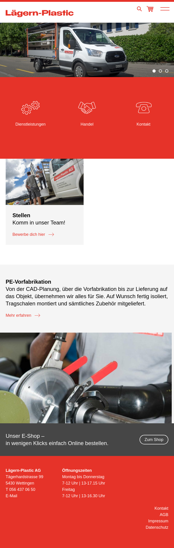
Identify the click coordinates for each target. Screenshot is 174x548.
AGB (164, 514)
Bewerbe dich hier (33, 234)
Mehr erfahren (23, 315)
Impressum (158, 521)
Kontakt (161, 508)
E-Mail (11, 496)
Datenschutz (157, 527)
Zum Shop (154, 439)
